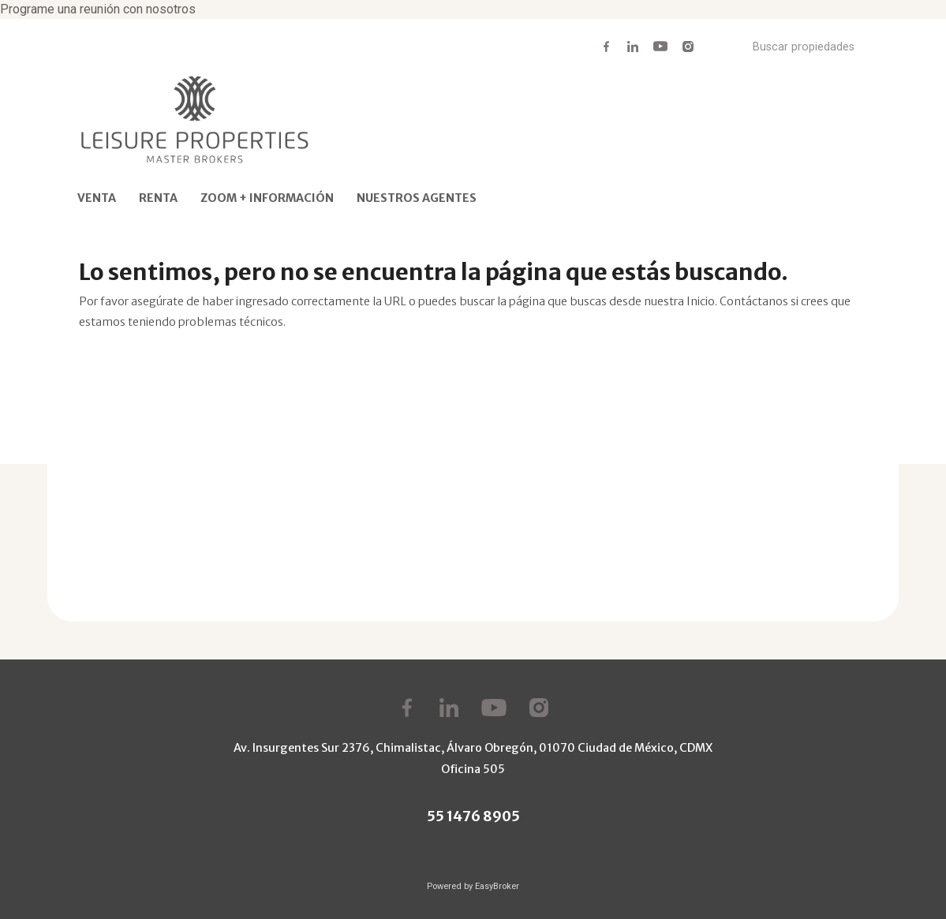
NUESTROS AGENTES (417, 198)
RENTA (158, 198)
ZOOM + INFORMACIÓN (267, 198)
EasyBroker (497, 886)
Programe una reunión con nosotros (98, 9)
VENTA (96, 198)
